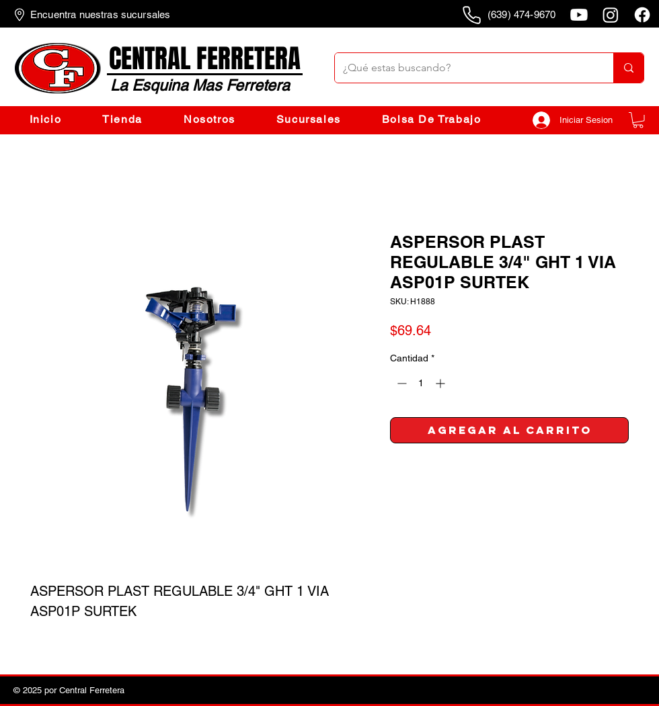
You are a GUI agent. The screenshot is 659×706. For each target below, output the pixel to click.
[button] (638, 120)
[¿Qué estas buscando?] (464, 68)
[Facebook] (642, 15)
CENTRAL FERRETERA (205, 59)
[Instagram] (610, 15)
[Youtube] (579, 15)
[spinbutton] (421, 383)
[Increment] (441, 383)
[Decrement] (400, 383)
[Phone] (471, 15)
